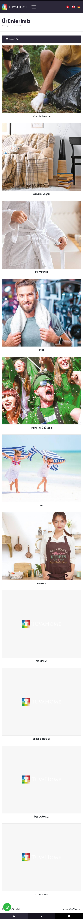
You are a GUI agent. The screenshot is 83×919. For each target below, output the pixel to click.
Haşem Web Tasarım (71, 909)
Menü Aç (12, 39)
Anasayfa (5, 26)
